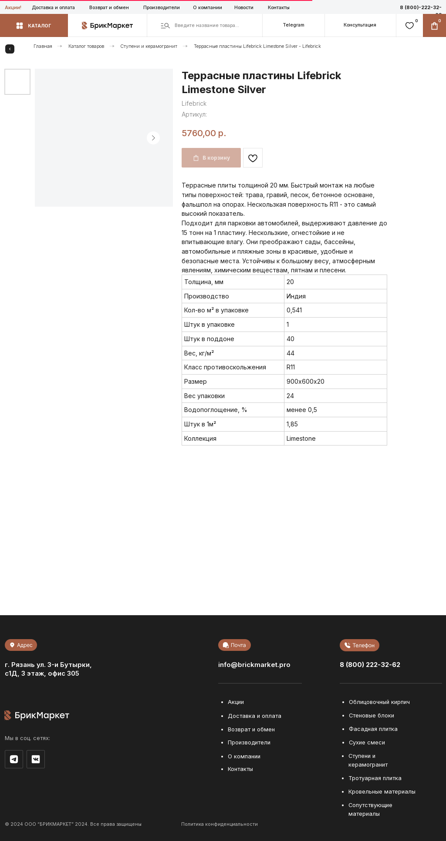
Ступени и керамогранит (148, 46)
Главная (43, 46)
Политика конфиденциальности (219, 824)
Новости (243, 7)
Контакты (279, 7)
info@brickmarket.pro (254, 665)
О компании (207, 7)
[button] (360, 25)
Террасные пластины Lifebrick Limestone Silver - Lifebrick (257, 46)
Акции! (13, 7)
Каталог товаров (86, 46)
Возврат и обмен (109, 7)
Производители (161, 7)
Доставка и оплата (53, 7)
